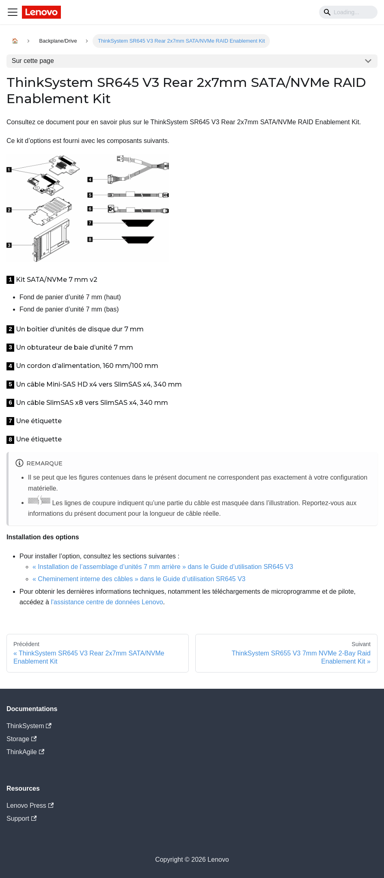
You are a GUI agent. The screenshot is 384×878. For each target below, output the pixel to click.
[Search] (348, 12)
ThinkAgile (25, 751)
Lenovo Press (30, 805)
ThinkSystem (29, 725)
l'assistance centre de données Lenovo (107, 602)
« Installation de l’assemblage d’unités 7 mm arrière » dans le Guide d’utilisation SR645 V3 (162, 566)
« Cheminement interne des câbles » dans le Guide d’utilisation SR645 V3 (139, 578)
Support (21, 818)
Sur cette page (33, 60)
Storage (21, 738)
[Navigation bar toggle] (12, 12)
